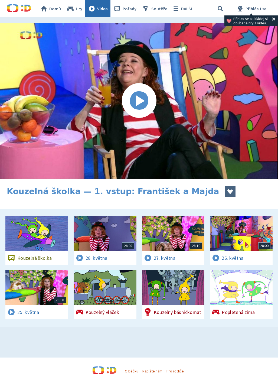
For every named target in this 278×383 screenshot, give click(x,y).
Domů (50, 9)
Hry (74, 9)
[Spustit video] (139, 101)
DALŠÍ (182, 9)
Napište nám (152, 371)
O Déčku (131, 371)
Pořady (124, 9)
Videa (98, 9)
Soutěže (154, 9)
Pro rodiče (175, 371)
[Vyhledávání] (220, 8)
